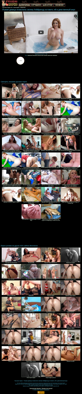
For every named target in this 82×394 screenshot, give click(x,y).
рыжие (45, 55)
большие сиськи (36, 55)
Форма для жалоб (47, 388)
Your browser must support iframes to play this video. (41, 32)
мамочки (30, 55)
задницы (55, 55)
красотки (50, 55)
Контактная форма (35, 388)
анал (42, 55)
